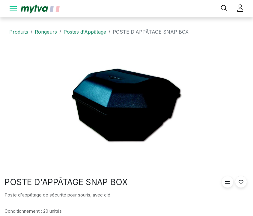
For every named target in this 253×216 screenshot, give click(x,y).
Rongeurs (46, 32)
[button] (228, 182)
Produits (18, 32)
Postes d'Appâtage (85, 32)
